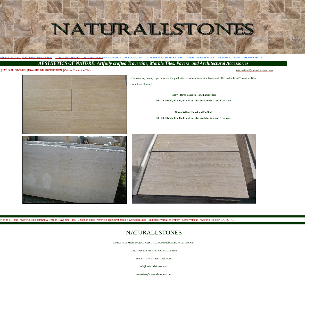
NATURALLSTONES (14, 70)
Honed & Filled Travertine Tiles (18, 219)
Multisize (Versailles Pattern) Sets (167, 219)
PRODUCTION (226, 219)
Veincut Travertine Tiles (77, 70)
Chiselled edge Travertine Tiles (95, 219)
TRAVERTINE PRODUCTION (45, 70)
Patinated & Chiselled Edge (130, 219)
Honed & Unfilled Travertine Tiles (57, 219)
